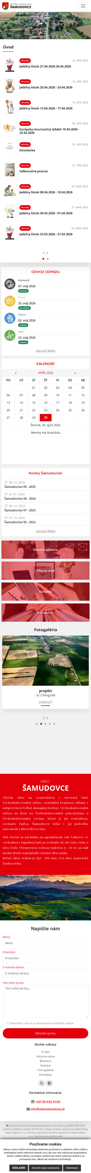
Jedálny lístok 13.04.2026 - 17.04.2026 (45, 108)
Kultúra (45, 1065)
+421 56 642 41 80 (47, 1101)
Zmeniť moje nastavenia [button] (45, 1167)
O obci (45, 1051)
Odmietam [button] (72, 1167)
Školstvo (46, 1061)
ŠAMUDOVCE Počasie (45, 450)
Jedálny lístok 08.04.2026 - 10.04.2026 (45, 192)
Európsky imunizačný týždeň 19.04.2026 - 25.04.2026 (49, 131)
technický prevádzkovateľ (49, 1136)
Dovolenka (27, 150)
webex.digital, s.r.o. (15, 1132)
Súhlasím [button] (18, 1167)
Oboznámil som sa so (40, 1023)
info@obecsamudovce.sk (48, 1109)
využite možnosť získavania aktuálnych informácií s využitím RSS (42, 1125)
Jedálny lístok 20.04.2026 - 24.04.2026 (45, 87)
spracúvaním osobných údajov (55, 1023)
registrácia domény (47, 1132)
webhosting (81, 1129)
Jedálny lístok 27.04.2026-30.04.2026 (45, 66)
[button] (43, 259)
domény (31, 1132)
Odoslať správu (45, 1033)
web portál (68, 1129)
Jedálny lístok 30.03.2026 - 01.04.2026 (45, 213)
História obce (46, 1056)
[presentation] (44, 252)
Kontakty (45, 1074)
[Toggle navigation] (83, 6)
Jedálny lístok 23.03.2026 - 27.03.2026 (45, 234)
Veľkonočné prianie (33, 171)
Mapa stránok (53, 1129)
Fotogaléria (46, 1070)
